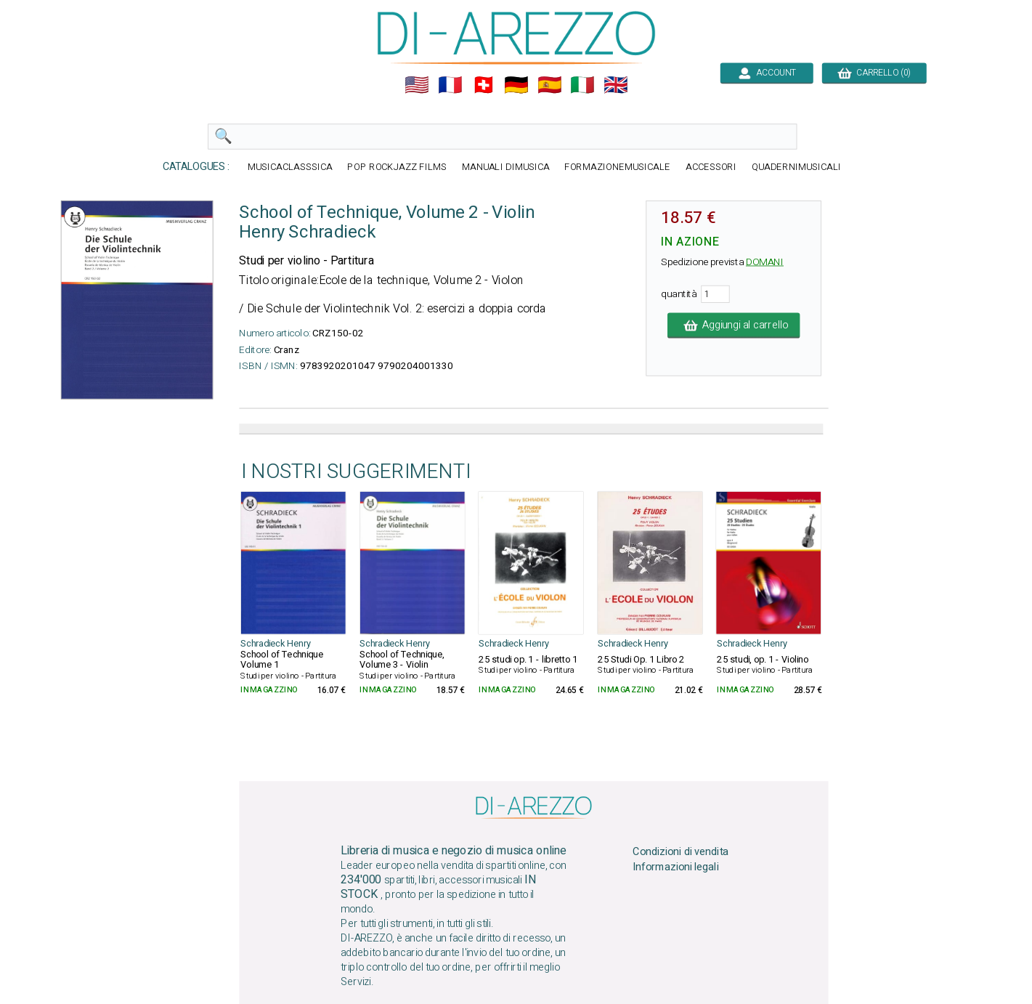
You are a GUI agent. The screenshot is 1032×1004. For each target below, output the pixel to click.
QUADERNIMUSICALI (796, 167)
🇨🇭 (483, 85)
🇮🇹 (582, 85)
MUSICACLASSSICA (289, 167)
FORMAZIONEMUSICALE (617, 167)
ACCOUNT (766, 72)
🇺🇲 (417, 85)
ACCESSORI (710, 167)
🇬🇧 (616, 85)
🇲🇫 (450, 85)
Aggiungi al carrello (732, 325)
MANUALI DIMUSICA (505, 167)
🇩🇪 (516, 85)
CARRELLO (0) (874, 72)
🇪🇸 (549, 85)
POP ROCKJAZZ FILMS (397, 167)
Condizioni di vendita (680, 851)
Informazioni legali (675, 867)
